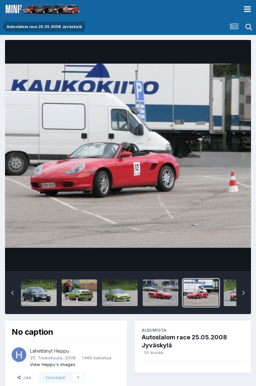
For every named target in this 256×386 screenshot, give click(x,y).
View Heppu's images (52, 364)
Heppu (61, 351)
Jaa (24, 377)
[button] (12, 292)
